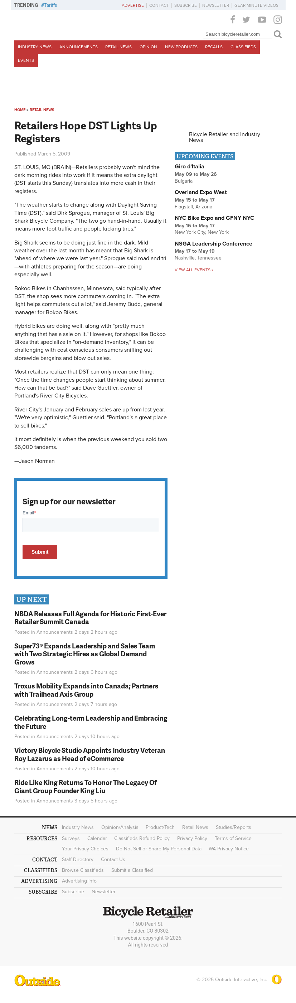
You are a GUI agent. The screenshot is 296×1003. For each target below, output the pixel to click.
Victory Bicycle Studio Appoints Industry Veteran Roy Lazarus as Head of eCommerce (89, 754)
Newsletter (215, 5)
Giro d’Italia (189, 166)
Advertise (133, 5)
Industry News (35, 46)
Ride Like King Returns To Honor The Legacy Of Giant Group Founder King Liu (85, 786)
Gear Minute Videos (256, 5)
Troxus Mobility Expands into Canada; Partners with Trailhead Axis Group (86, 690)
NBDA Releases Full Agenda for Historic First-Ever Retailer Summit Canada (90, 618)
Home (19, 110)
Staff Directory (77, 859)
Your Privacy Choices (85, 849)
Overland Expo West (201, 192)
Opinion (148, 46)
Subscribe (185, 5)
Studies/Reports (233, 827)
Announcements (78, 46)
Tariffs (50, 5)
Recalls (214, 46)
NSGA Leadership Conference (213, 243)
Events (26, 60)
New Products (181, 46)
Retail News (118, 46)
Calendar (97, 838)
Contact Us (113, 859)
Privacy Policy (192, 838)
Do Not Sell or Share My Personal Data (159, 849)
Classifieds (243, 46)
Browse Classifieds (83, 870)
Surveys (71, 838)
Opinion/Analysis (120, 827)
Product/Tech (160, 827)
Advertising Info (79, 881)
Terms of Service (233, 838)
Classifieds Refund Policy (142, 838)
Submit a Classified (132, 870)
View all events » (194, 269)
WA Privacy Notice (229, 849)
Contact (159, 5)
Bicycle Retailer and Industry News (224, 137)
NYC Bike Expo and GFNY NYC (214, 218)
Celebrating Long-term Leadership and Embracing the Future (91, 722)
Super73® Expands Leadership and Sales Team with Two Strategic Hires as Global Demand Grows (84, 654)
